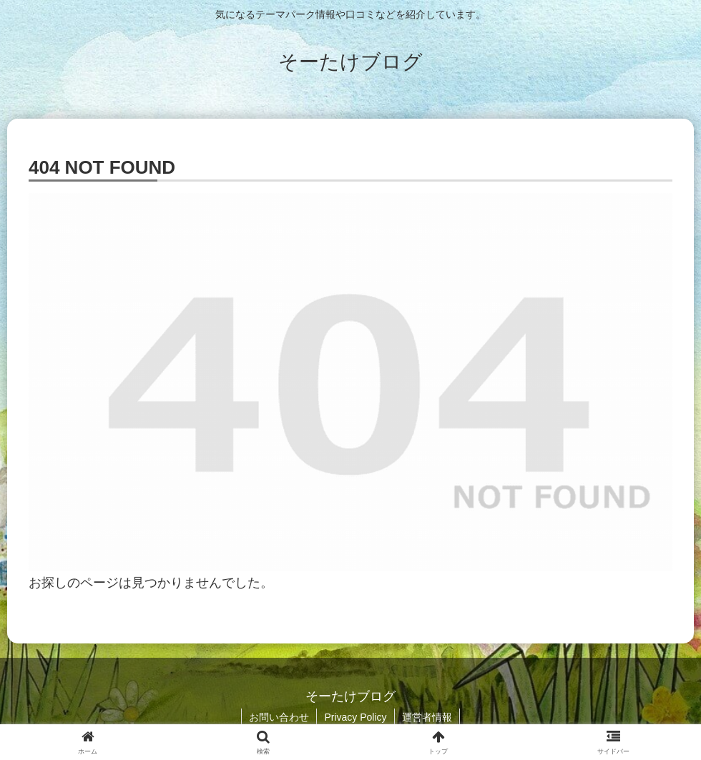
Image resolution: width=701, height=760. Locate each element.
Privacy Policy (355, 717)
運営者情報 (427, 717)
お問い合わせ (279, 717)
